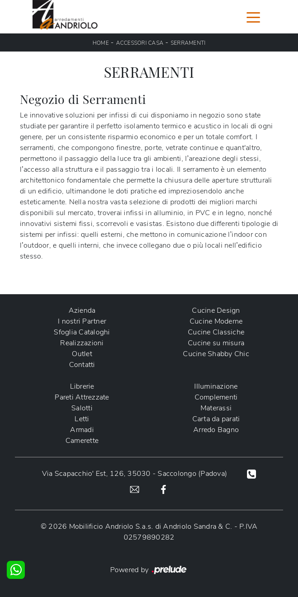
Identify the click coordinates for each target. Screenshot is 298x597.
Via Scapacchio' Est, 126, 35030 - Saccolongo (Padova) (134, 474)
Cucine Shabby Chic (216, 354)
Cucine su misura (216, 343)
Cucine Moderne (216, 321)
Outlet (82, 354)
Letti (81, 419)
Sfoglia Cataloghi (82, 332)
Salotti (82, 408)
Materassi (216, 408)
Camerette (81, 441)
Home (101, 43)
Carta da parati (216, 419)
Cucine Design (216, 310)
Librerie (82, 386)
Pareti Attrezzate (82, 397)
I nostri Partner (82, 321)
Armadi (82, 430)
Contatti (82, 365)
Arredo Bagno (216, 430)
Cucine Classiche (216, 332)
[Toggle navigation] (253, 16)
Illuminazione (215, 386)
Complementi (216, 397)
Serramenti (188, 43)
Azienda (82, 310)
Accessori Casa (140, 43)
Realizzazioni (81, 343)
